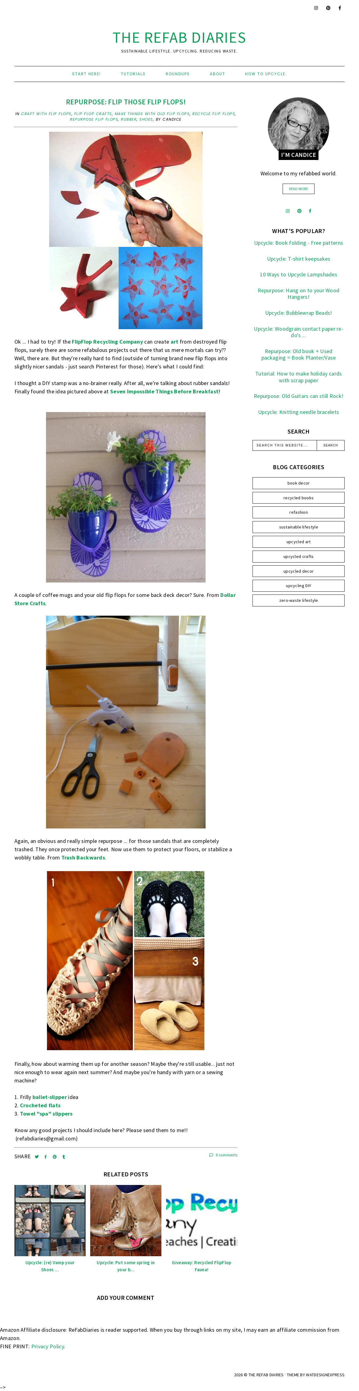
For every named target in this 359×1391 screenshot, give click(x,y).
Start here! (86, 73)
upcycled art (299, 541)
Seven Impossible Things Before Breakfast (164, 391)
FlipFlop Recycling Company (107, 341)
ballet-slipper (50, 1097)
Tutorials (133, 73)
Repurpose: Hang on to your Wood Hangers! (298, 294)
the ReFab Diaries (179, 37)
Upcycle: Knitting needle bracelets (298, 411)
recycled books (299, 498)
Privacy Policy (47, 1346)
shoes (146, 119)
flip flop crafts (93, 113)
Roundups (178, 73)
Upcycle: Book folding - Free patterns (298, 242)
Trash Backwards (83, 857)
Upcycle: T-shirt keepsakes (298, 258)
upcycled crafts (299, 556)
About (217, 73)
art (175, 341)
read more (298, 188)
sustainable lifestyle (298, 527)
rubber (129, 119)
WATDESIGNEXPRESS (325, 1374)
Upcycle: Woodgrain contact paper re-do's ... (298, 332)
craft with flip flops (46, 113)
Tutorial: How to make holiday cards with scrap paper (298, 377)
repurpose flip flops (94, 119)
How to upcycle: (266, 73)
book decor (299, 483)
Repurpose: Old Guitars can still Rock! (298, 395)
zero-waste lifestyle (298, 600)
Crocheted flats (40, 1105)
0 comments (223, 1155)
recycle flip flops (213, 113)
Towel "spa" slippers (46, 1113)
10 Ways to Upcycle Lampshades (298, 274)
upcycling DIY (298, 585)
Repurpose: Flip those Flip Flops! (126, 101)
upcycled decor (299, 571)
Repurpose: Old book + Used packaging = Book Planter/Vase (298, 354)
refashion (298, 512)
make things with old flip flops (152, 113)
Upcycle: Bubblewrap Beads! (298, 312)
